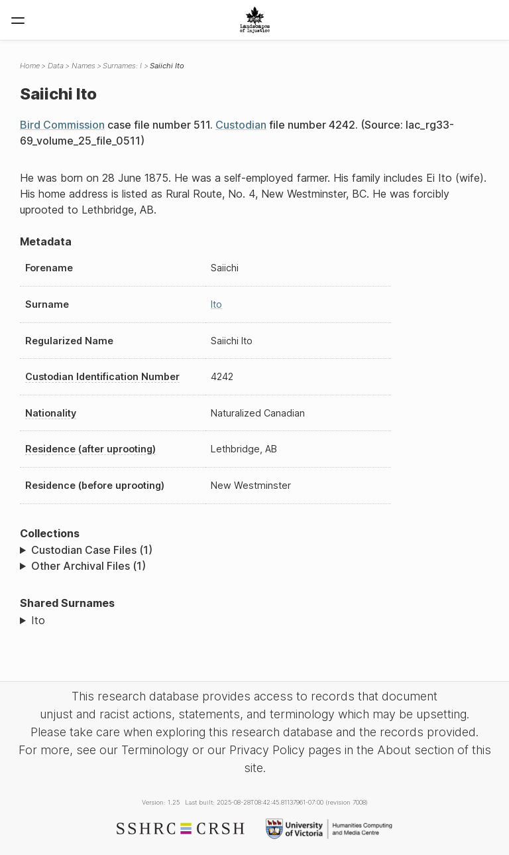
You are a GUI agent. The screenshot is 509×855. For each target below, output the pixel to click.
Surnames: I (122, 65)
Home (30, 65)
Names (83, 65)
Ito (216, 304)
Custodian (240, 124)
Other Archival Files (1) (88, 565)
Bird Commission (62, 124)
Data (56, 65)
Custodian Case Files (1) (91, 550)
